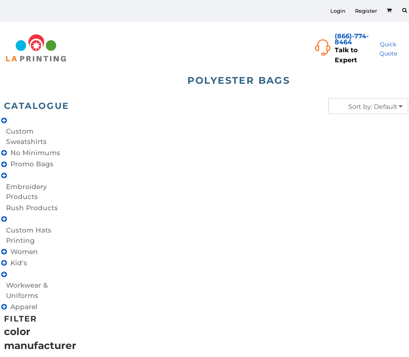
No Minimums (35, 153)
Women (24, 252)
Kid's (18, 263)
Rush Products (32, 208)
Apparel (24, 307)
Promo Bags (32, 164)
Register (366, 11)
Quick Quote (388, 49)
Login (337, 11)
